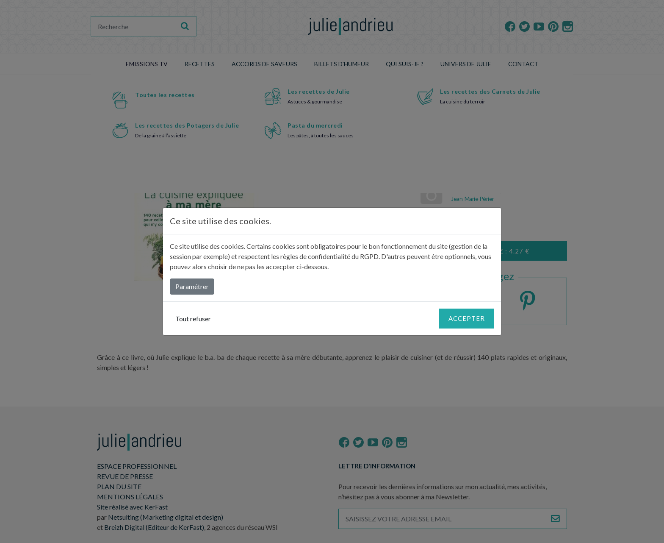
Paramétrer (192, 286)
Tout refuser (193, 319)
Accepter (466, 318)
